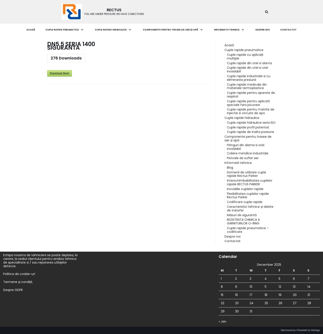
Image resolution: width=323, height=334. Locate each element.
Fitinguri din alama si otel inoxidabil (245, 147)
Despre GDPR (13, 290)
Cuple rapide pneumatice (243, 50)
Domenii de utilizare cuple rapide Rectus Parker (246, 174)
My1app (315, 330)
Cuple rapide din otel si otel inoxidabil (247, 70)
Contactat (288, 29)
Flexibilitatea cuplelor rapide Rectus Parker (248, 196)
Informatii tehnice (238, 163)
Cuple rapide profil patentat (248, 127)
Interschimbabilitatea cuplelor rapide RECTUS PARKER (249, 182)
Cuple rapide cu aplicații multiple (245, 57)
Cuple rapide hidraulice (241, 118)
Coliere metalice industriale (247, 153)
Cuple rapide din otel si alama (249, 63)
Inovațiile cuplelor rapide (245, 189)
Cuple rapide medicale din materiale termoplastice (247, 86)
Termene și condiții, (18, 282)
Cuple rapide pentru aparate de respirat (251, 95)
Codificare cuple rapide (244, 202)
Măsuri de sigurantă (242, 215)
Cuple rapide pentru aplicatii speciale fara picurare (248, 103)
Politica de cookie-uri (19, 274)
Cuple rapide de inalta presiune (250, 132)
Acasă (30, 29)
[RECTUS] (102, 12)
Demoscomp (288, 330)
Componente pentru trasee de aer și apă (247, 138)
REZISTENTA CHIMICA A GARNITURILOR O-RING (243, 221)
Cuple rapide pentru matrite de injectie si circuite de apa (250, 111)
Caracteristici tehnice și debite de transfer (250, 209)
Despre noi (262, 29)
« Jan (222, 321)
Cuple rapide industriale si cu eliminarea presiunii (248, 78)
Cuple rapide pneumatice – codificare (248, 230)
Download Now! (59, 73)
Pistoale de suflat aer (243, 158)
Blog (230, 167)
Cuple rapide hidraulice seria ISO (251, 122)
